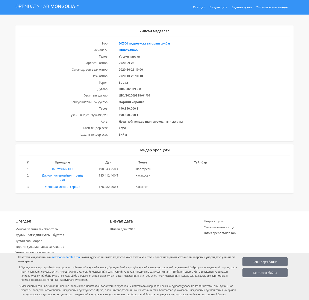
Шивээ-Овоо (128, 50)
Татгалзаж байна (265, 273)
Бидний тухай (242, 7)
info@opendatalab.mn (220, 233)
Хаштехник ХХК (62, 169)
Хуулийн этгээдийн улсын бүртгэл (39, 235)
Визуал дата (218, 7)
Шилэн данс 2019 (122, 229)
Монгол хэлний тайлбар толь (36, 229)
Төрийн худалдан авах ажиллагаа (39, 247)
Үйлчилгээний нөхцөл (272, 7)
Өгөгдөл (199, 7)
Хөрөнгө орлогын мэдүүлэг (35, 252)
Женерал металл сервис (62, 187)
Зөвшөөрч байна (265, 262)
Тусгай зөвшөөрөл (28, 241)
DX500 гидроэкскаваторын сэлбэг (144, 43)
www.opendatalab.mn (66, 257)
